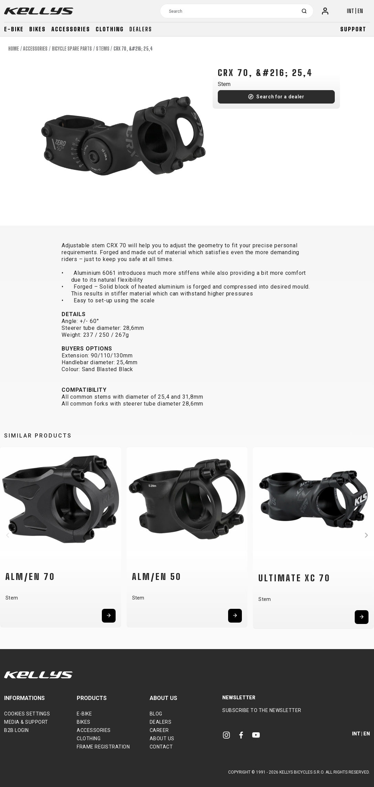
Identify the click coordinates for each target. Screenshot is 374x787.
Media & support (26, 722)
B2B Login (16, 730)
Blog (156, 713)
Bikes (37, 29)
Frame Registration (103, 747)
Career (159, 730)
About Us (162, 738)
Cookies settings (27, 713)
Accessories (70, 29)
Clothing (110, 29)
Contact (161, 747)
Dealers (140, 29)
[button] (7, 535)
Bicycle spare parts (72, 49)
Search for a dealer (280, 96)
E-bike (14, 29)
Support (353, 29)
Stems (102, 49)
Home (13, 49)
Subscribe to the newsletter (261, 710)
